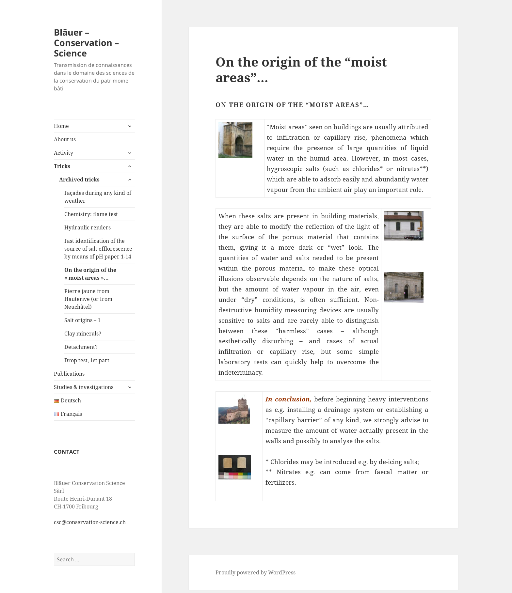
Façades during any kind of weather (97, 196)
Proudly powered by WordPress (256, 572)
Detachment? (81, 347)
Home (61, 126)
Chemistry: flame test (91, 214)
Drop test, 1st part (86, 360)
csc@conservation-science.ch (90, 522)
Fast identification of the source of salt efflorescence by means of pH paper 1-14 (98, 248)
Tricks (62, 166)
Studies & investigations (83, 387)
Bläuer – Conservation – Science (86, 42)
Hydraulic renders (87, 227)
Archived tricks (79, 179)
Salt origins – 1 (82, 320)
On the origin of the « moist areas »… (90, 273)
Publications (69, 373)
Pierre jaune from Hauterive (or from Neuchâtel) (88, 299)
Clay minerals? (82, 333)
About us (65, 139)
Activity (63, 152)
